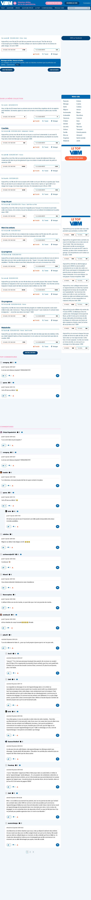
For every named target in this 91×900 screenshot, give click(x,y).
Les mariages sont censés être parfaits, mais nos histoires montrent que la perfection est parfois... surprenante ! (28, 63)
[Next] (33, 852)
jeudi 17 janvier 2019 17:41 (8, 387)
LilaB (9, 679)
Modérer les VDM (72, 3)
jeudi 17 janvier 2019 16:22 (8, 437)
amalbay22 (6, 615)
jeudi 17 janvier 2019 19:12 (8, 579)
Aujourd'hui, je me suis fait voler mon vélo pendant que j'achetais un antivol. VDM (76, 230)
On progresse (6, 302)
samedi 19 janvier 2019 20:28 (14, 797)
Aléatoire (10, 8)
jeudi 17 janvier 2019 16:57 (8, 367)
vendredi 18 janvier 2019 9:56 (14, 716)
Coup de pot (6, 202)
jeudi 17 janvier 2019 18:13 (8, 539)
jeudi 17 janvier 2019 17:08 (8, 477)
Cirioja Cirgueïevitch (9, 432)
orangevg (6, 362)
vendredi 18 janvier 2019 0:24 (9, 639)
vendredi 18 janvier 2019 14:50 (14, 770)
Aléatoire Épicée (27, 8)
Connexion (86, 3)
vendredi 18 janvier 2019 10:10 (14, 746)
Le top (37, 8)
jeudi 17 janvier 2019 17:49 (13, 516)
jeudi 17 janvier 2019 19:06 (8, 559)
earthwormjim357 (9, 554)
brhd (9, 511)
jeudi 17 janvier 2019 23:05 (8, 619)
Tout (3, 8)
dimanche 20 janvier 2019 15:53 (14, 827)
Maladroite (5, 328)
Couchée (4, 128)
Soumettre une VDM (54, 3)
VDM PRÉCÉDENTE (7, 70)
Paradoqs (11, 765)
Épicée (18, 8)
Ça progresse (6, 252)
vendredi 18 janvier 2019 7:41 (14, 684)
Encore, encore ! (30, 352)
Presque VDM (59, 8)
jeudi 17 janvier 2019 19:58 (8, 599)
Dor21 (10, 653)
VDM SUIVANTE (54, 70)
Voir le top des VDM (76, 158)
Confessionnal (47, 8)
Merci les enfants (8, 228)
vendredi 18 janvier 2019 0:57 (14, 658)
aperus (5, 383)
